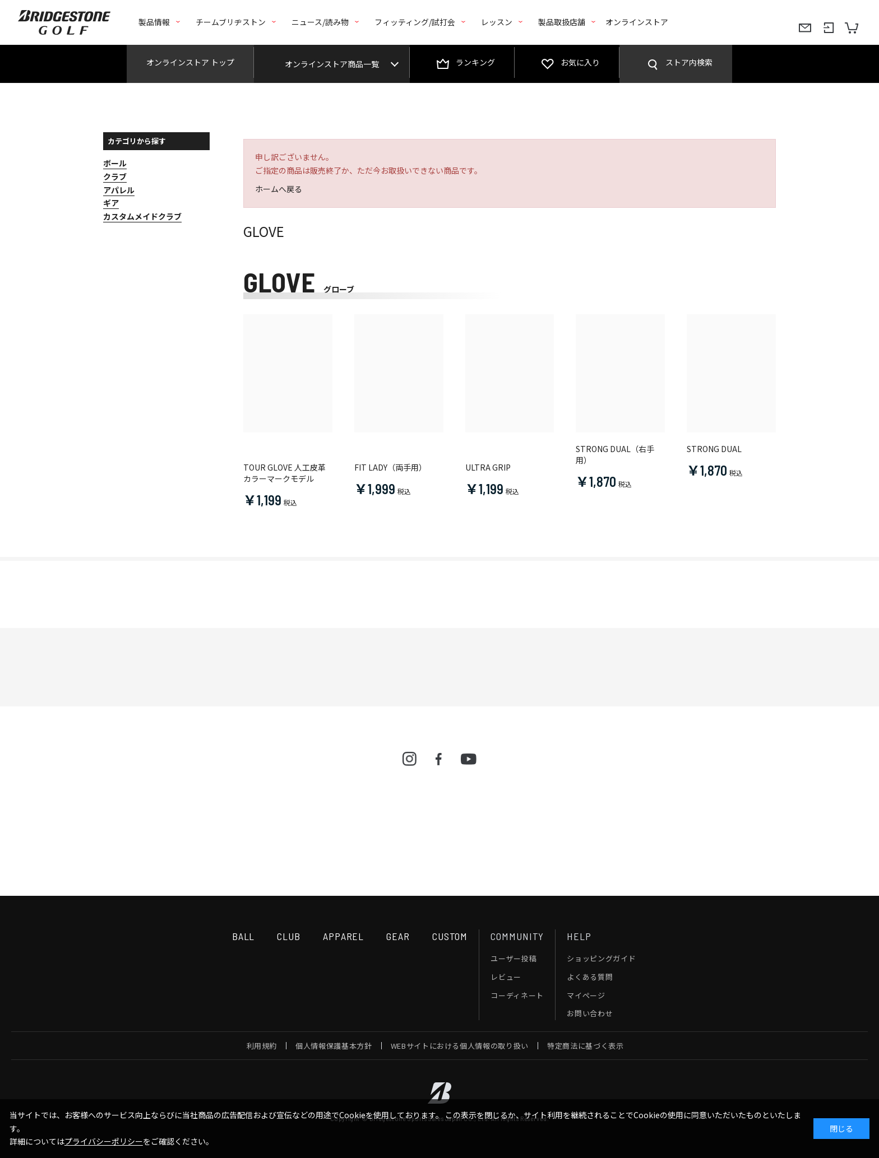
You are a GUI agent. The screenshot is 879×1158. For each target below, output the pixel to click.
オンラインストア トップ (190, 62)
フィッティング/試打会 (414, 21)
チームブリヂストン (231, 21)
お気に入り (580, 62)
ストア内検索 (689, 62)
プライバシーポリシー (103, 1141)
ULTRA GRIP (488, 467)
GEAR (398, 936)
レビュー (506, 976)
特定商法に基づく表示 (585, 1045)
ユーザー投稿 (513, 958)
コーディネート (517, 995)
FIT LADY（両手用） (390, 467)
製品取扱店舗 (561, 21)
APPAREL (343, 936)
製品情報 (154, 21)
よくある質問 (590, 976)
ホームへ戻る (278, 188)
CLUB (288, 936)
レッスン (496, 21)
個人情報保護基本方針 (333, 1045)
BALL (243, 936)
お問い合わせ (590, 1013)
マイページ (586, 995)
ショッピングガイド (601, 958)
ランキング (475, 62)
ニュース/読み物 (320, 21)
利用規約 (262, 1045)
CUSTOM (450, 936)
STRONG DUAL (714, 449)
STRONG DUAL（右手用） (615, 455)
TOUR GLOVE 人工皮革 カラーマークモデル (284, 473)
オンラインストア (636, 21)
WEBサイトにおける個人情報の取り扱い (460, 1045)
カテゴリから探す (137, 141)
